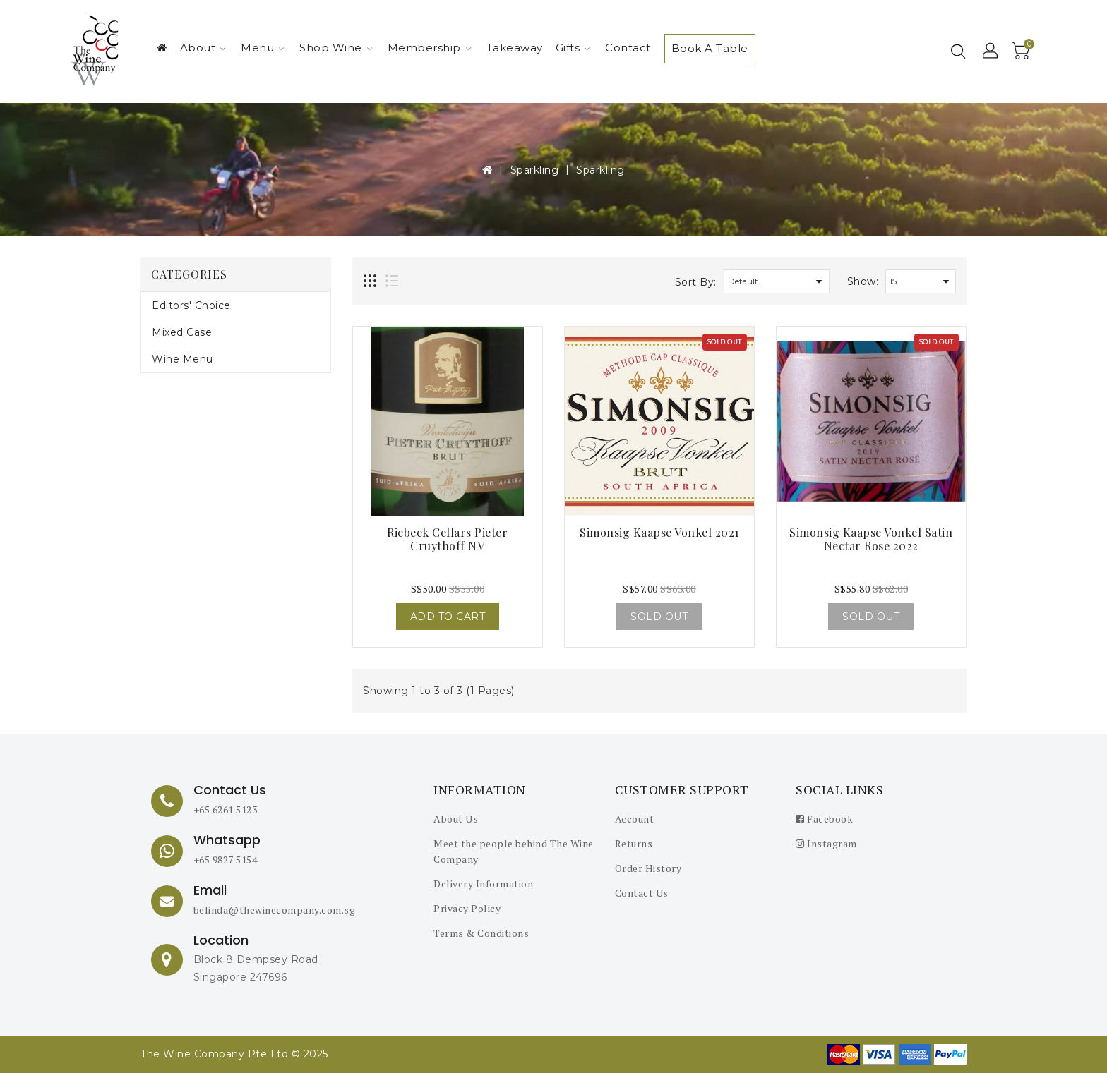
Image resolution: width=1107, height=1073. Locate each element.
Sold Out (659, 616)
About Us (455, 818)
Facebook (824, 818)
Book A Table (709, 48)
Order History (648, 868)
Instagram (826, 843)
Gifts (573, 47)
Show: (863, 281)
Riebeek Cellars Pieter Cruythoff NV (447, 539)
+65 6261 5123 (225, 809)
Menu (263, 47)
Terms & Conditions (481, 933)
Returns (634, 843)
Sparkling (534, 170)
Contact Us (642, 892)
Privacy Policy (467, 908)
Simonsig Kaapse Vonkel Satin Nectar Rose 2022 (870, 539)
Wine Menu (182, 359)
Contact (628, 47)
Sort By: (696, 282)
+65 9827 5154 (225, 859)
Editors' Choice (191, 305)
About (203, 47)
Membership (430, 47)
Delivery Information (483, 883)
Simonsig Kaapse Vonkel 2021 (659, 532)
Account (634, 818)
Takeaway (514, 47)
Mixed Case (182, 332)
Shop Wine (336, 47)
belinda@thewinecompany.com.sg (274, 909)
